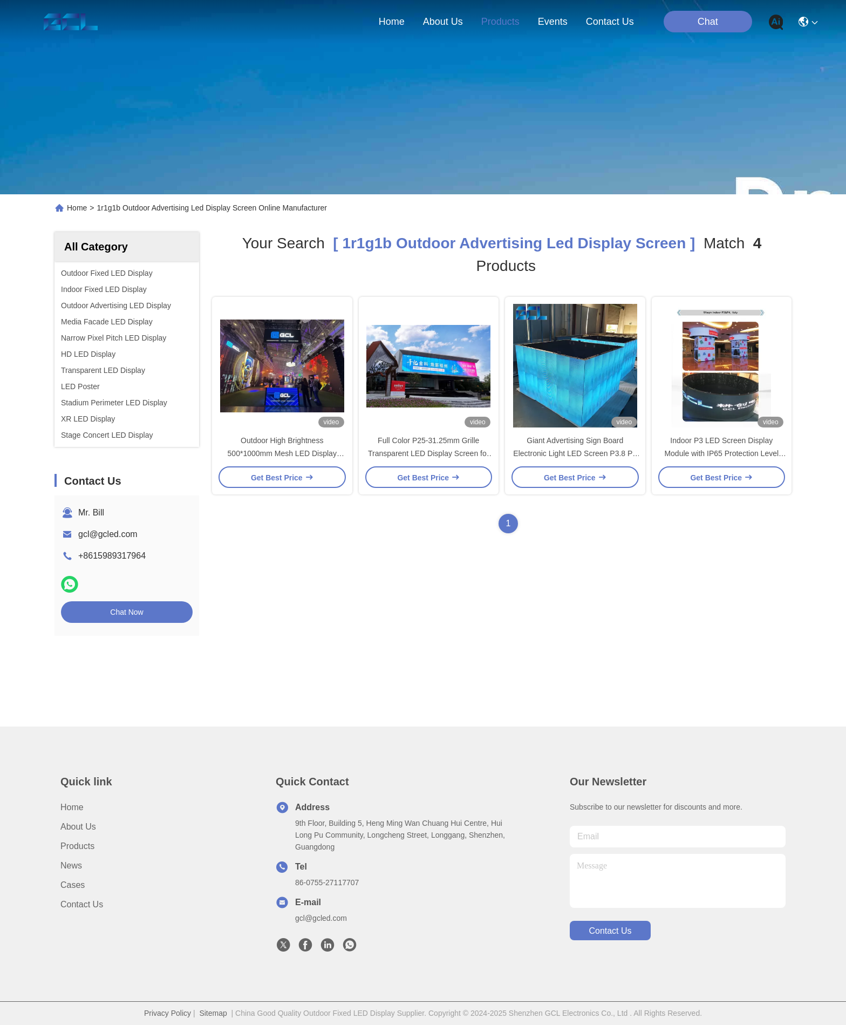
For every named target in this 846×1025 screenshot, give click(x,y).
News (71, 865)
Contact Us (81, 904)
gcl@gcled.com (108, 534)
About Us (78, 826)
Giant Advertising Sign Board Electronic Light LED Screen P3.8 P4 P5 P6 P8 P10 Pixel (575, 453)
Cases (72, 885)
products (500, 21)
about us (443, 21)
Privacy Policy (167, 1013)
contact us (610, 21)
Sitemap (213, 1013)
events (553, 21)
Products (77, 846)
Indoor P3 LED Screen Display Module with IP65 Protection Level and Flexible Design (721, 453)
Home (392, 21)
